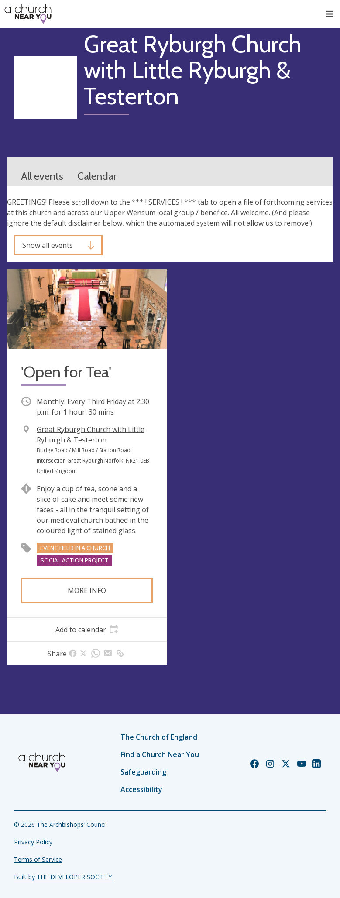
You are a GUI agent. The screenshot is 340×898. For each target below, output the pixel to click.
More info (87, 590)
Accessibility (141, 789)
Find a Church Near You (159, 754)
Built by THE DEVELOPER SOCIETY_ (64, 877)
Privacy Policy (33, 842)
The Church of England (158, 737)
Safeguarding (143, 772)
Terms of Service (38, 859)
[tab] (87, 629)
